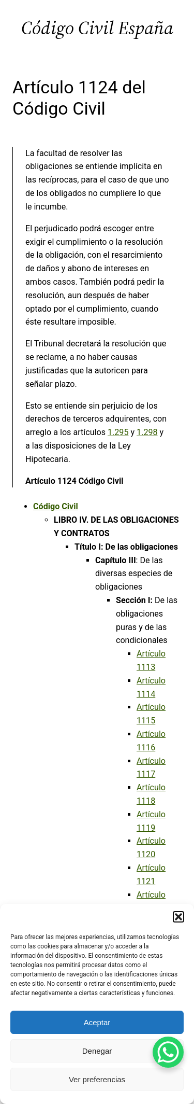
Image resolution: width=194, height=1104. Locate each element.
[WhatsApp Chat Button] (168, 1052)
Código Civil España (97, 27)
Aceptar (97, 1022)
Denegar (97, 1050)
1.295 (118, 432)
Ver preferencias (97, 1079)
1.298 (147, 432)
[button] (178, 917)
